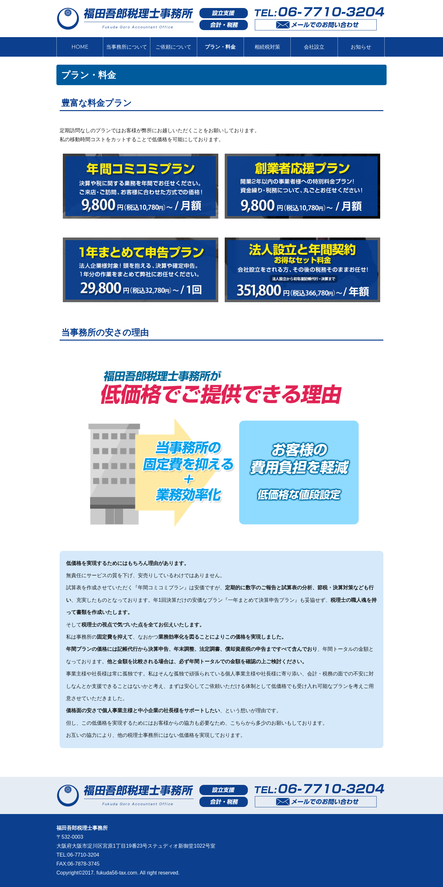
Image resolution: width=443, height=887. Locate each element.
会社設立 (314, 47)
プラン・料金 (220, 47)
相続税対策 (267, 47)
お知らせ (361, 47)
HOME (79, 47)
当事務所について (126, 47)
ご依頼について (173, 47)
